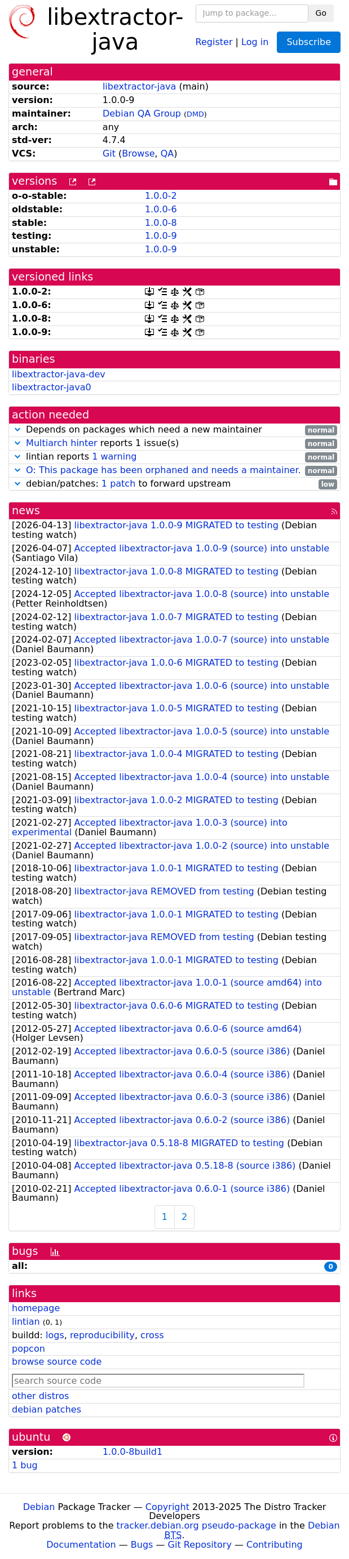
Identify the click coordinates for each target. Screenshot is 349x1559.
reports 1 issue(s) (174, 443)
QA (167, 153)
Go (321, 12)
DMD (195, 114)
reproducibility (102, 1335)
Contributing (274, 1544)
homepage (36, 1308)
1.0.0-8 (161, 222)
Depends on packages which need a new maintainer (174, 430)
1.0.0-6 (161, 209)
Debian (39, 1507)
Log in (254, 41)
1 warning (114, 456)
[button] (17, 429)
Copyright (167, 1507)
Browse (138, 153)
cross (152, 1335)
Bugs (142, 1544)
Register (214, 41)
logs (55, 1335)
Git (109, 153)
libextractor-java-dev (58, 374)
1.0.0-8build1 (132, 1451)
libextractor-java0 (51, 387)
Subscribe (308, 42)
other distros (40, 1396)
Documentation (81, 1544)
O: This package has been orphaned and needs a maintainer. (163, 470)
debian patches (46, 1409)
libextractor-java (139, 86)
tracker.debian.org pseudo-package (196, 1525)
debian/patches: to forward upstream (174, 484)
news (26, 510)
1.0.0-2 (161, 195)
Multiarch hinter (62, 443)
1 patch (118, 483)
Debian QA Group (142, 113)
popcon (28, 1348)
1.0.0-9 (161, 235)
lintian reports (174, 457)
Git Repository (200, 1544)
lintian (26, 1321)
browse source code (56, 1361)
